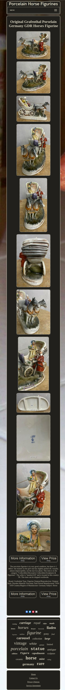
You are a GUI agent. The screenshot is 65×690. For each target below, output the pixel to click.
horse (31, 658)
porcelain (19, 648)
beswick (41, 629)
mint (42, 659)
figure (24, 653)
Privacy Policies (33, 682)
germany (28, 664)
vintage (20, 643)
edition (15, 653)
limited (50, 644)
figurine (34, 632)
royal (37, 623)
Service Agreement (33, 686)
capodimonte (38, 653)
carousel (23, 638)
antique (51, 649)
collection (37, 638)
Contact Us (33, 678)
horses (23, 627)
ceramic (19, 659)
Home (33, 674)
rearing (14, 624)
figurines (14, 634)
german (41, 645)
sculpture (51, 653)
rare (40, 663)
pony (46, 633)
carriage (25, 623)
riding (49, 660)
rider (45, 624)
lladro (51, 628)
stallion (22, 634)
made (52, 623)
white (33, 644)
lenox (13, 629)
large (47, 638)
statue (38, 649)
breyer (33, 629)
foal (53, 634)
